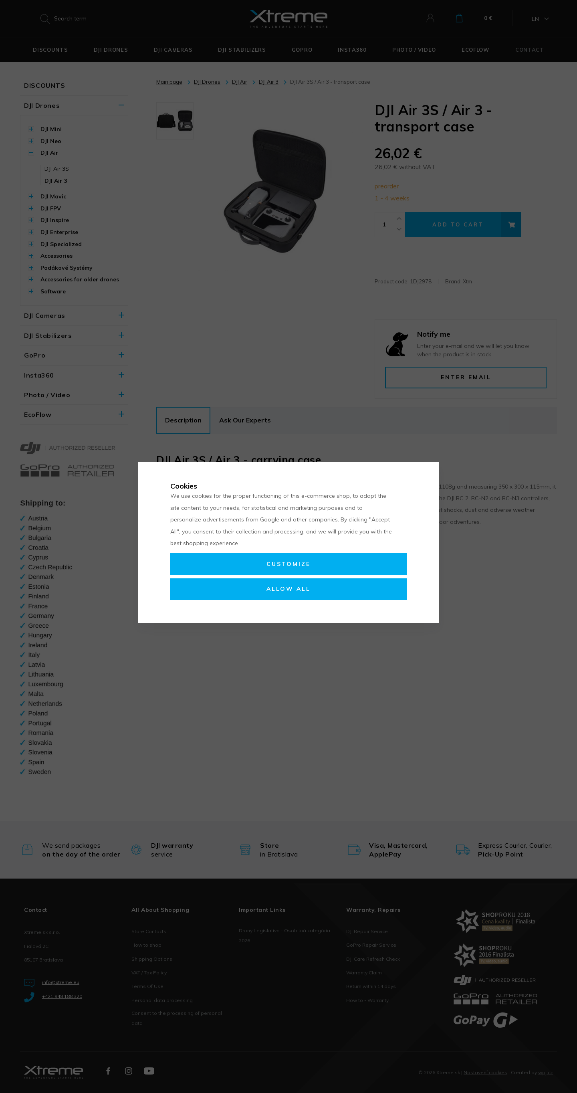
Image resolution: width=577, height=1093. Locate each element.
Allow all (288, 588)
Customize (288, 564)
